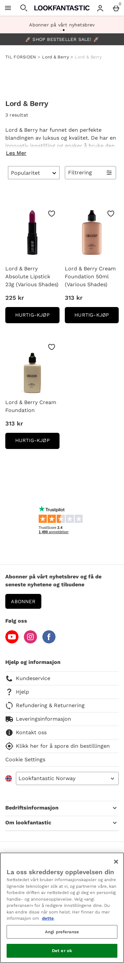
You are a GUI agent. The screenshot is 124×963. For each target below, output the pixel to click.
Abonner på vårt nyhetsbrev (62, 24)
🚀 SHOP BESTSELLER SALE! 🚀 (62, 39)
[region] (62, 907)
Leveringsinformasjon (38, 719)
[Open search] (24, 8)
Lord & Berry (55, 56)
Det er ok (62, 950)
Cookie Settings (25, 759)
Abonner (23, 601)
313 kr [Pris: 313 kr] (74, 297)
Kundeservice (27, 678)
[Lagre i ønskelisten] (51, 213)
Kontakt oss (26, 733)
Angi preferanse (62, 931)
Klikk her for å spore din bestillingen (57, 746)
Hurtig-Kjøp (37, 317)
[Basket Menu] (116, 8)
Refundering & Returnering (45, 705)
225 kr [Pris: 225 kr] (14, 297)
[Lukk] (116, 861)
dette (48, 918)
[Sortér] (34, 172)
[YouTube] (12, 641)
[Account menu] (100, 8)
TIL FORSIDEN (20, 56)
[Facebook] (49, 641)
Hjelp (17, 692)
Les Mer (16, 153)
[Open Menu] (8, 8)
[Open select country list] (67, 778)
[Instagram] (30, 641)
